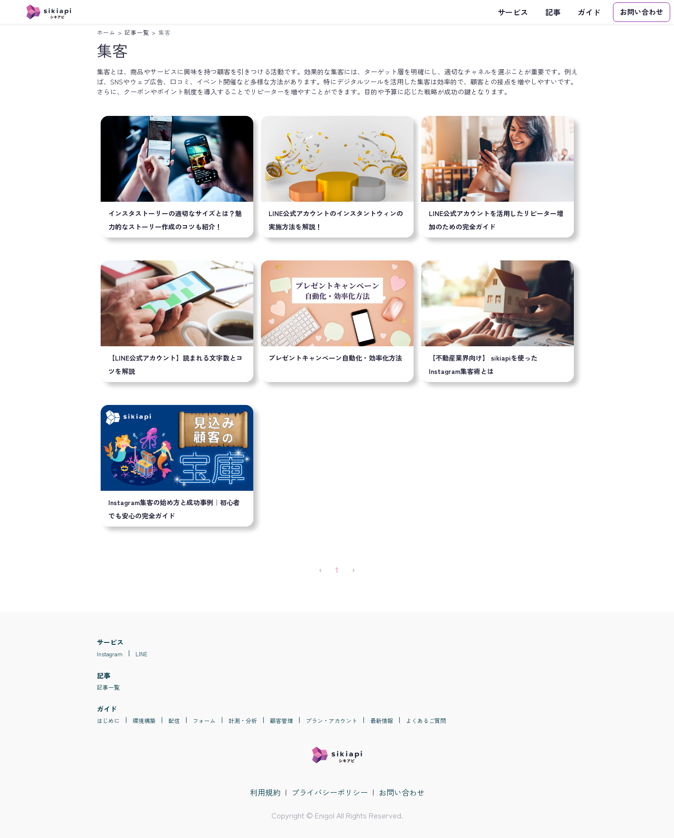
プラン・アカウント (331, 720)
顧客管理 (281, 720)
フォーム (204, 720)
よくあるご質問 (426, 720)
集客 (164, 32)
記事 (552, 12)
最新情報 (381, 720)
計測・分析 (242, 720)
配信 (174, 720)
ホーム (106, 32)
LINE (141, 654)
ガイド (589, 12)
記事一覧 (136, 32)
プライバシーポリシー (329, 792)
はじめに (108, 720)
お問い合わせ (402, 792)
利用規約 (265, 792)
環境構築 (144, 720)
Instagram (110, 654)
